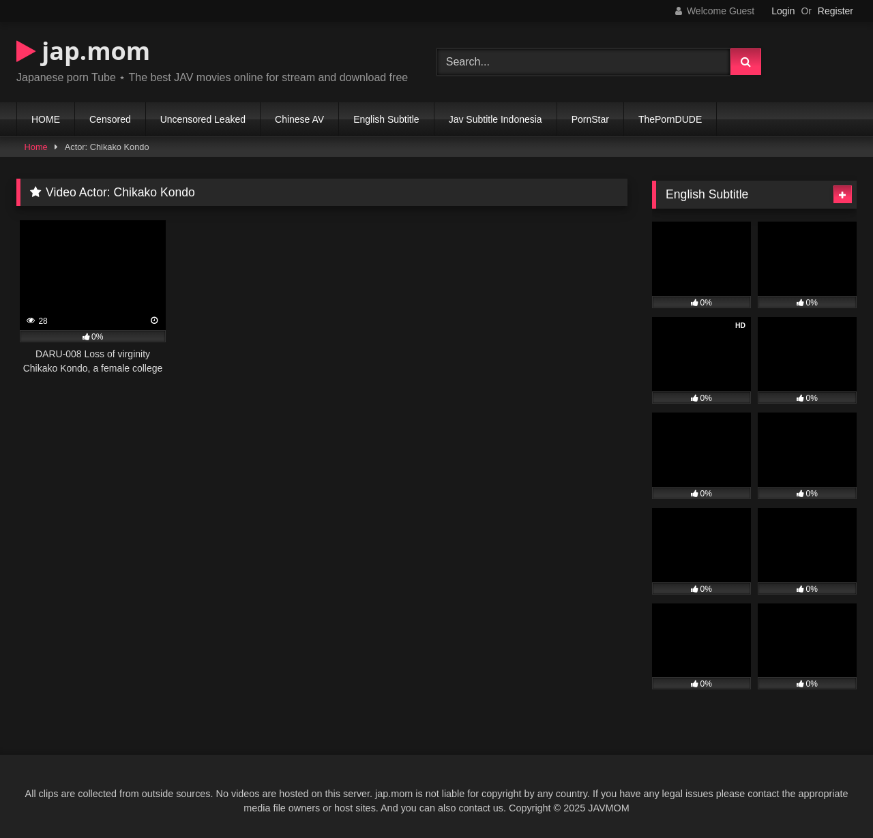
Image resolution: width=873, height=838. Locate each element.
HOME (45, 119)
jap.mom (83, 51)
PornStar (590, 119)
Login (783, 10)
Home (36, 147)
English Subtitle (386, 119)
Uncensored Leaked (203, 119)
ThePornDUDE (670, 119)
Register (835, 10)
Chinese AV (299, 119)
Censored (110, 119)
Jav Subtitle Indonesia (495, 119)
